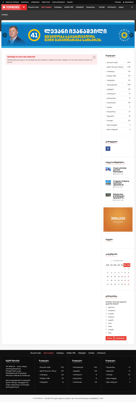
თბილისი (111, 310)
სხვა (110, 333)
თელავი (111, 317)
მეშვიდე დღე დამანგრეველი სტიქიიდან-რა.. (119, 196)
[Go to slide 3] (61, 48)
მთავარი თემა (33, 7)
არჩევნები (80, 7)
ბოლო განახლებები (58, 2)
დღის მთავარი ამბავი (118, 67)
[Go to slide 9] (72, 48)
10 (107, 276)
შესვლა (118, 2)
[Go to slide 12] (77, 48)
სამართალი (118, 103)
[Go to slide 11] (76, 48)
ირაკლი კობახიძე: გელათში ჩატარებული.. (119, 170)
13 (118, 276)
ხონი (110, 326)
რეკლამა (70, 2)
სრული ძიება (46, 2)
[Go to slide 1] (58, 48)
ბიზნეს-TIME (68, 7)
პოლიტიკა (58, 7)
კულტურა (118, 89)
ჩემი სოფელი (46, 7)
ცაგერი (111, 320)
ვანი (110, 323)
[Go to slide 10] (74, 48)
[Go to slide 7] (68, 48)
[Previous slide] (4, 35)
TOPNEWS (4, 15)
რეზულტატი (120, 338)
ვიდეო (121, 7)
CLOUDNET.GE (94, 398)
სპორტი (102, 7)
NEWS (11, 7)
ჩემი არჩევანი (118, 129)
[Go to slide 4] (63, 48)
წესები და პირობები (12, 2)
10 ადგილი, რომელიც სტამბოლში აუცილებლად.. (121, 183)
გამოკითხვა (118, 98)
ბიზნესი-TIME (44, 378)
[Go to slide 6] (67, 48)
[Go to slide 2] (59, 48)
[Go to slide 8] (70, 48)
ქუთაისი (111, 307)
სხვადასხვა (118, 111)
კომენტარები (35, 2)
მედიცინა (118, 116)
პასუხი (109, 338)
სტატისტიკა (25, 2)
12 (115, 276)
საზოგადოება (118, 85)
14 (122, 276)
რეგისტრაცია (128, 2)
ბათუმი (111, 314)
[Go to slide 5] (65, 48)
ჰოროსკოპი (111, 7)
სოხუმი (111, 330)
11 (111, 276)
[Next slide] (131, 35)
